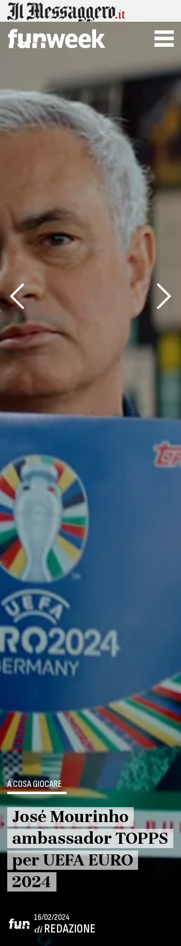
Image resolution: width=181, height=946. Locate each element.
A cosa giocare (34, 784)
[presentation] (17, 296)
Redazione (70, 928)
